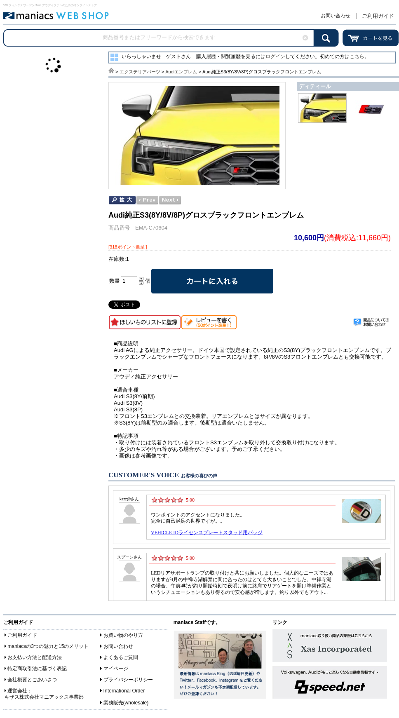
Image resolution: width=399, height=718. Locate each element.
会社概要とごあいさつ (32, 680)
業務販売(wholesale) (126, 703)
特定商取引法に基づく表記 (37, 668)
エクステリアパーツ (140, 71)
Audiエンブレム (181, 71)
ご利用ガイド (378, 16)
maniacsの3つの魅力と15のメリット (48, 646)
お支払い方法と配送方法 (34, 657)
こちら (357, 56)
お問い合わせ (335, 16)
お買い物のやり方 (123, 635)
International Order (124, 691)
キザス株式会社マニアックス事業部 (44, 697)
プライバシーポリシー (128, 680)
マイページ (115, 668)
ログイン (275, 56)
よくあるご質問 (120, 657)
